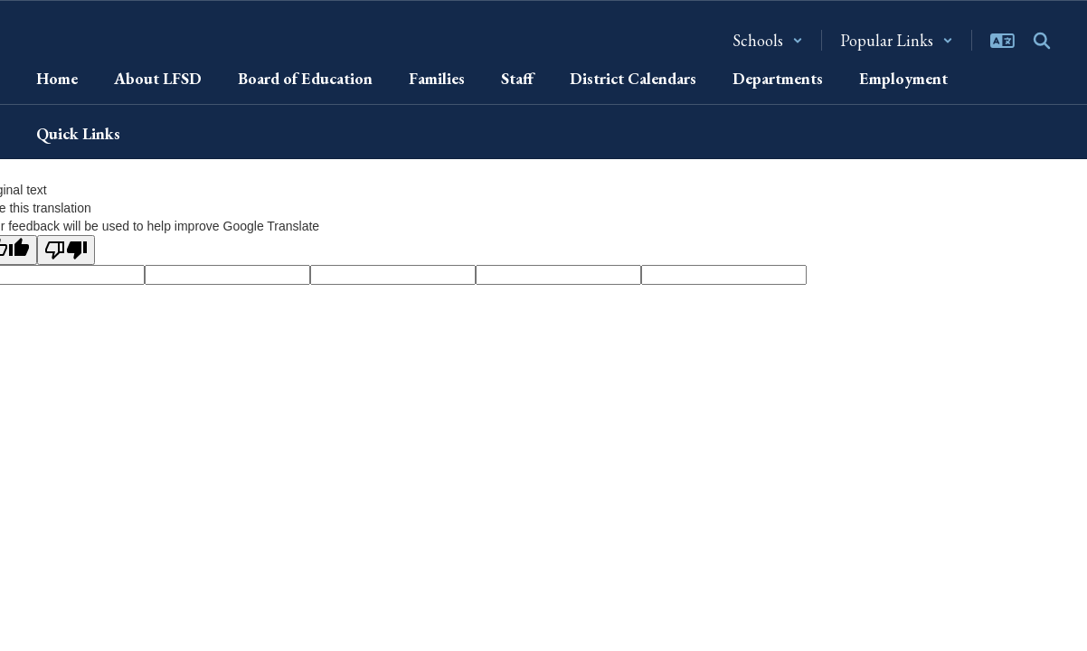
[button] (768, 40)
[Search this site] (1042, 41)
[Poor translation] (66, 250)
